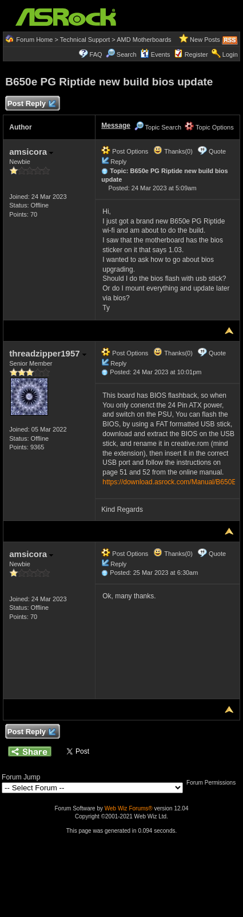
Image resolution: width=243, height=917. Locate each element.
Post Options (124, 151)
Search (127, 54)
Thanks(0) (172, 151)
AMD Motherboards (144, 39)
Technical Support (85, 39)
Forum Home (34, 39)
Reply (118, 161)
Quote (217, 151)
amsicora (31, 151)
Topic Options (209, 127)
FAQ (96, 54)
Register (196, 54)
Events (155, 54)
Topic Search (157, 127)
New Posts (205, 39)
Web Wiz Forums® (129, 808)
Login (230, 54)
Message (115, 126)
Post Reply (31, 104)
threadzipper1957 (47, 353)
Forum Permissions (213, 782)
